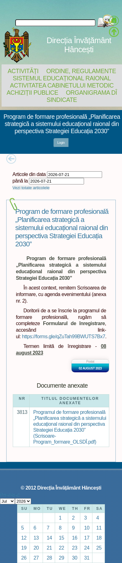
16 (74, 537)
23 (74, 547)
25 (98, 547)
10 (86, 527)
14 (49, 537)
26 (23, 557)
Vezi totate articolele (30, 187)
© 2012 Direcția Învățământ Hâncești (61, 487)
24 (86, 547)
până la (20, 180)
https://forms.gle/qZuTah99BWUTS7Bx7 (64, 336)
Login (61, 142)
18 (98, 537)
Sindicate (62, 99)
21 (49, 547)
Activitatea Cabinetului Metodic (62, 85)
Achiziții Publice (32, 92)
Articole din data (29, 174)
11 (98, 527)
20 (36, 547)
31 (86, 557)
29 (61, 557)
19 (23, 547)
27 (36, 557)
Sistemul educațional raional (62, 78)
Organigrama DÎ (91, 92)
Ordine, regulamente (81, 71)
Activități (22, 71)
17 (86, 537)
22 (61, 547)
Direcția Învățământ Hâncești (79, 45)
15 (61, 537)
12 (23, 537)
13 (36, 537)
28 (49, 557)
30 (74, 557)
